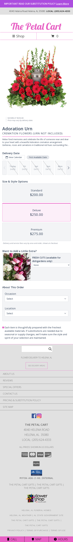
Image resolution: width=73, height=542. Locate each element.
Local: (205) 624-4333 (36, 440)
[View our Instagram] (39, 417)
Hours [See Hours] (61, 539)
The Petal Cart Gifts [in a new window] (22, 484)
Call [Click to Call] (12, 539)
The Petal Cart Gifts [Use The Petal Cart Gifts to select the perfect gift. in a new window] (50, 484)
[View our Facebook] (34, 417)
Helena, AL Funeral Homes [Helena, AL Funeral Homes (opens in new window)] (36, 510)
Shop (18, 36)
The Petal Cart (36, 26)
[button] (36, 473)
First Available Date (38, 157)
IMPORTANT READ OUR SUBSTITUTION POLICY (36, 3)
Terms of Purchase (37, 530)
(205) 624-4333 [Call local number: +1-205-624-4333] (62, 11)
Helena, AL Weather (21, 515)
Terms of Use (58, 530)
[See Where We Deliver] (37, 365)
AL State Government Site (48, 515)
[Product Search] (37, 349)
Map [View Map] (36, 539)
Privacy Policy (15, 530)
